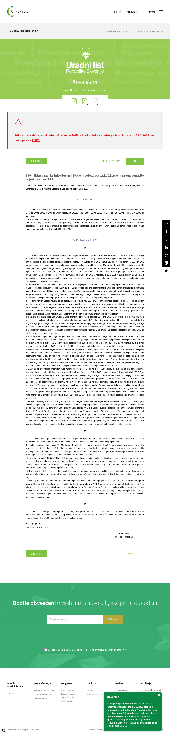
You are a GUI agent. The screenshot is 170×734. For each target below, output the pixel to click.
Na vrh (132, 553)
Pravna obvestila (95, 729)
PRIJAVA (113, 619)
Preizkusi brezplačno (96, 694)
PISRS (36, 140)
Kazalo (36, 161)
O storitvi (91, 690)
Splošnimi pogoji (74, 649)
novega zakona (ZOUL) (133, 703)
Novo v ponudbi (67, 690)
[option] (85, 83)
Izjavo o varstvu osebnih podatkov (106, 649)
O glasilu (11, 693)
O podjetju (146, 690)
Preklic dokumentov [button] (150, 31)
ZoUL (75, 135)
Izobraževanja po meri (43, 694)
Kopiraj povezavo (109, 161)
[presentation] (85, 637)
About (156, 690)
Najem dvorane (40, 698)
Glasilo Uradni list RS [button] (119, 31)
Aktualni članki (120, 690)
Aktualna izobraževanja (44, 690)
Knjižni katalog (67, 701)
